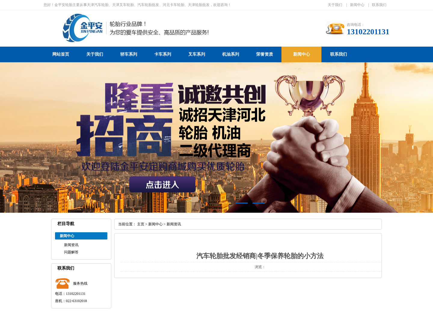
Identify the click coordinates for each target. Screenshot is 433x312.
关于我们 (335, 5)
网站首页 (60, 54)
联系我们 (379, 5)
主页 (140, 224)
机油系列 (230, 54)
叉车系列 (196, 54)
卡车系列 (162, 54)
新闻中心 (357, 5)
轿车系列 (128, 54)
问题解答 (71, 252)
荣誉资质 (264, 54)
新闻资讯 (71, 245)
